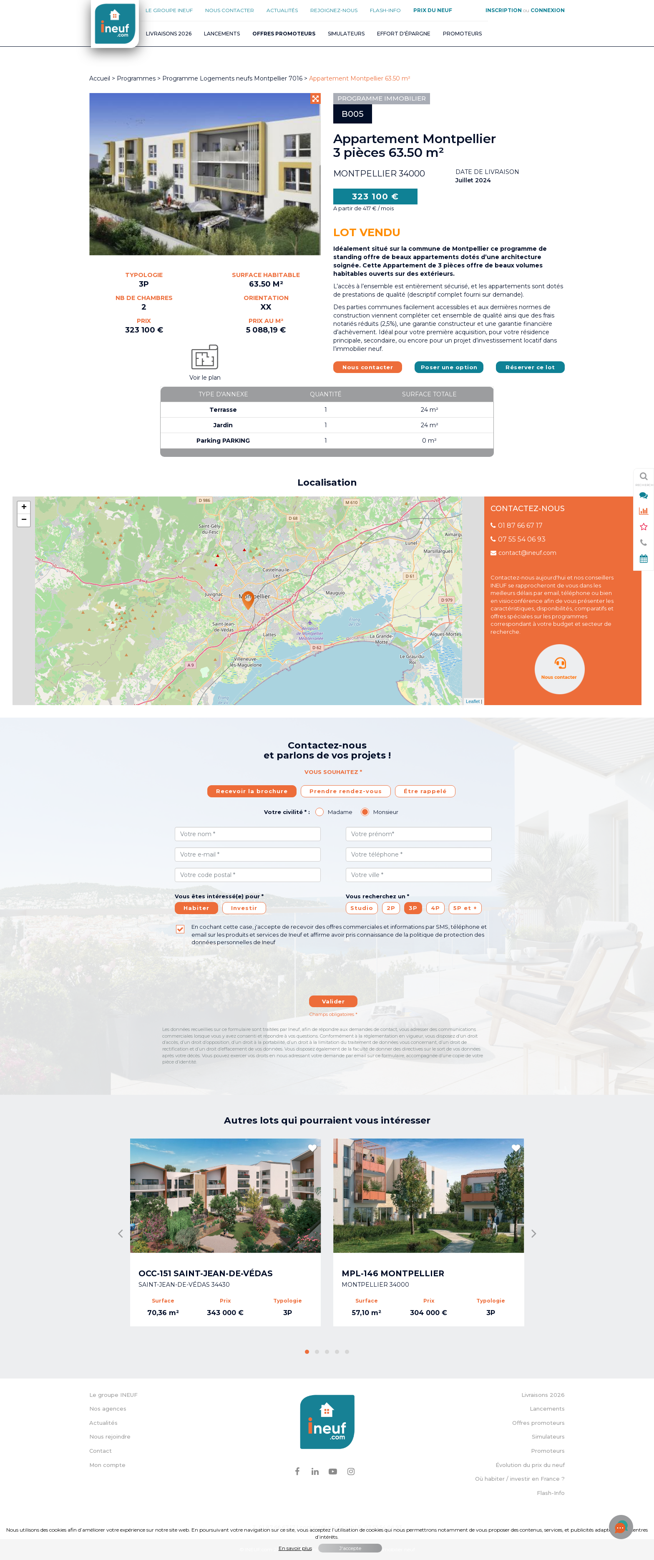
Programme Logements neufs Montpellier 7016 (233, 78)
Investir (244, 908)
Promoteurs (462, 33)
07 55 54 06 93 (518, 539)
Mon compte (107, 1465)
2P (391, 908)
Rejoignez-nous (333, 10)
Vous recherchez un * (377, 896)
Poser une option (449, 367)
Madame (340, 812)
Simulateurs (346, 33)
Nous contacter (229, 10)
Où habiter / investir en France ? (520, 1478)
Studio (361, 908)
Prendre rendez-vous (345, 791)
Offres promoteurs (538, 1422)
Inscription (503, 10)
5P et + (465, 908)
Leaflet (473, 701)
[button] (307, 1352)
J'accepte (350, 1548)
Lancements (222, 33)
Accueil (99, 78)
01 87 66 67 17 (516, 525)
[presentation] (333, 975)
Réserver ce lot (530, 367)
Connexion (548, 10)
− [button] (24, 520)
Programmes (136, 78)
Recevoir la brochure (252, 791)
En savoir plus (295, 1548)
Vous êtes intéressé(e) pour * (219, 896)
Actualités (282, 10)
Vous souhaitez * (333, 772)
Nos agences (107, 1408)
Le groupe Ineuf (169, 10)
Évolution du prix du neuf (530, 1465)
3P (413, 908)
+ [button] (24, 508)
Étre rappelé (425, 791)
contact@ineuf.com (523, 553)
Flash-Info (385, 10)
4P (435, 908)
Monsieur (385, 812)
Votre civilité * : (287, 812)
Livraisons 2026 (168, 33)
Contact (100, 1450)
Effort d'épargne (403, 33)
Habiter (196, 908)
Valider (333, 1001)
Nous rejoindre (110, 1436)
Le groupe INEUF (113, 1394)
